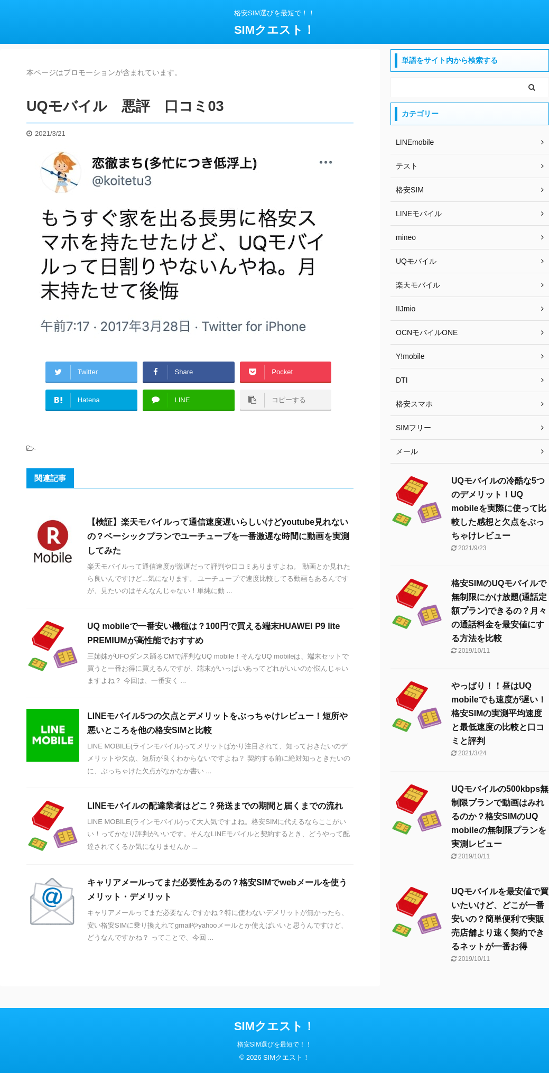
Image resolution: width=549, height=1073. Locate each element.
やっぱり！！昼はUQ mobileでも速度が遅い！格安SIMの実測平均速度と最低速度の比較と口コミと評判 (498, 713)
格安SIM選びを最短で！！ (274, 1044)
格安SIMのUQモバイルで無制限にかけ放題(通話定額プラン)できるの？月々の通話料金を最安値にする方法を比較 (499, 611)
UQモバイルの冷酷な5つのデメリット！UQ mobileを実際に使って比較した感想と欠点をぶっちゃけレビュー (498, 508)
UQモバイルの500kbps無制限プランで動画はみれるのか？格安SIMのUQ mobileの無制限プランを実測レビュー (499, 816)
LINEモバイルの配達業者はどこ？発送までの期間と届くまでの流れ (215, 805)
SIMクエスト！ (274, 29)
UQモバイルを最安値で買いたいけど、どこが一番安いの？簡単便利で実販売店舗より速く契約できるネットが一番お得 (499, 919)
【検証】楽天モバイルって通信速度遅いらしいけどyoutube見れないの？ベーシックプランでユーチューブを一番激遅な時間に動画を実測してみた (218, 536)
